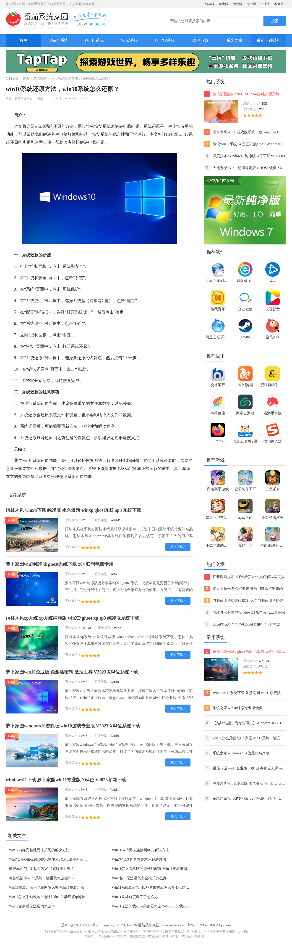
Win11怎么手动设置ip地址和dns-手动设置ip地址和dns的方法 (57, 897)
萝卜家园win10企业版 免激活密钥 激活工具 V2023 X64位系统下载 (72, 671)
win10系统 (44, 126)
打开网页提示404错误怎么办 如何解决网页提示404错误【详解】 (244, 577)
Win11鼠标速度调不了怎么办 (135, 897)
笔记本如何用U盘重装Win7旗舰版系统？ (41, 869)
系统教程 (39, 78)
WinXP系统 (165, 40)
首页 (23, 40)
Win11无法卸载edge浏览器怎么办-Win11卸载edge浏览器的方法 (162, 906)
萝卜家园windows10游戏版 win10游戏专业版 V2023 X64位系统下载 (73, 725)
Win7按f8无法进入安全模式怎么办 (139, 878)
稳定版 (223, 4)
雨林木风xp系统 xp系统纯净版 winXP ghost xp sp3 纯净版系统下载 (72, 617)
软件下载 (200, 40)
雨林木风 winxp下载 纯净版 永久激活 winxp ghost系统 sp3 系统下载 (73, 510)
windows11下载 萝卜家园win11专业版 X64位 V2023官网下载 (66, 779)
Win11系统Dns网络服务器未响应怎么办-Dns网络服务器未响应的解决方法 (170, 887)
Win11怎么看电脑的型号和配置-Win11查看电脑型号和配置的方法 (164, 869)
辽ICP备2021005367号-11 (81, 925)
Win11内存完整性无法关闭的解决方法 (39, 850)
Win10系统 (94, 40)
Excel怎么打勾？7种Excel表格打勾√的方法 (242, 624)
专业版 (251, 4)
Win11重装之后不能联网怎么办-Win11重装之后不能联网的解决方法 (63, 887)
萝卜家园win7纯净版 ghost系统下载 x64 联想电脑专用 (59, 564)
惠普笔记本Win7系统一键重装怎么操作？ (42, 878)
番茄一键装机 (270, 38)
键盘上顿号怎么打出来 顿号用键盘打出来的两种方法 (243, 588)
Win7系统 (129, 40)
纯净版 (209, 4)
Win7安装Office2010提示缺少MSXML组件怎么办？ (50, 859)
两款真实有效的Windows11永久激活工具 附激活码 (245, 612)
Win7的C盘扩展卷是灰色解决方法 (139, 859)
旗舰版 (237, 4)
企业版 (265, 4)
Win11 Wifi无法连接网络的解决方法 (140, 850)
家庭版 (279, 4)
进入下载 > (178, 547)
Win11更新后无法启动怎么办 (32, 906)
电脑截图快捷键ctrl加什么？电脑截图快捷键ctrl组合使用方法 (243, 600)
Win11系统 (58, 40)
